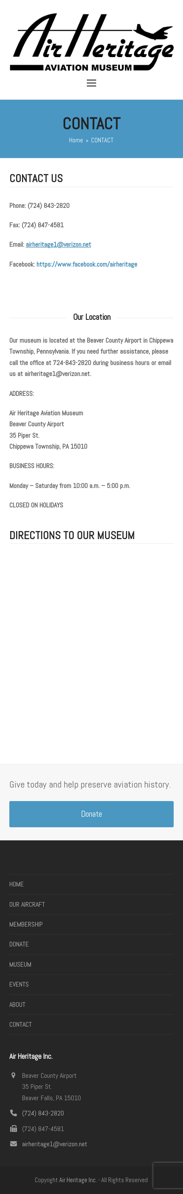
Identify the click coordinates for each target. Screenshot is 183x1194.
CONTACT (20, 1024)
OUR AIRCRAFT (27, 904)
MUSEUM (20, 964)
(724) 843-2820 (43, 1113)
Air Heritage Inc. (78, 1180)
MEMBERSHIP (26, 924)
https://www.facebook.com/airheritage (86, 264)
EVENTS (19, 984)
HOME (16, 884)
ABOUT (17, 1004)
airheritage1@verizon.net (54, 1143)
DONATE (19, 944)
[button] (91, 83)
